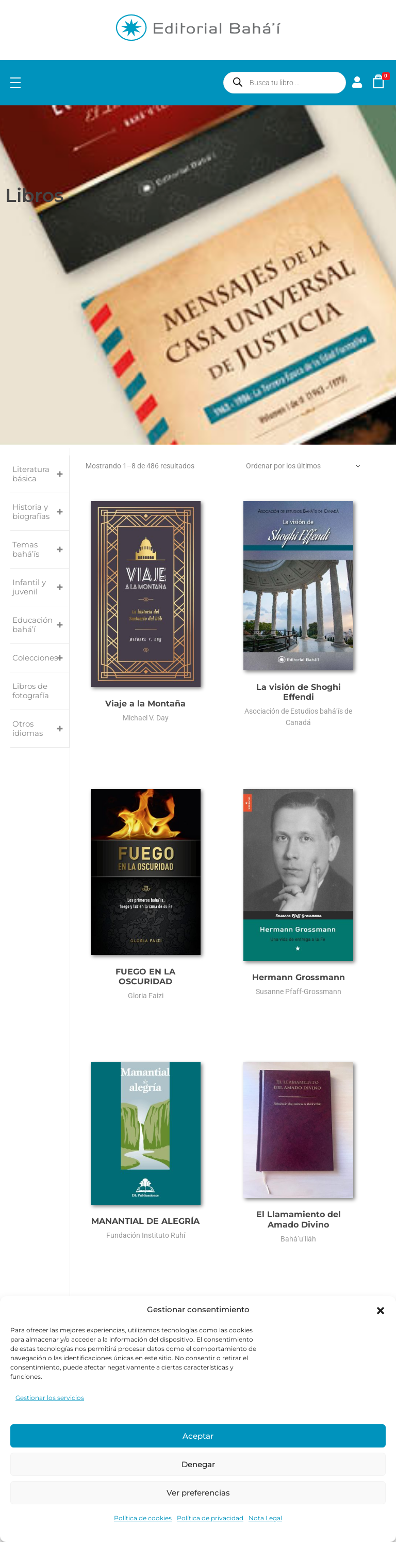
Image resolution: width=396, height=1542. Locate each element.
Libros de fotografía (30, 690)
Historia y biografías (40, 511)
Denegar (198, 1464)
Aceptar (198, 1436)
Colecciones (40, 658)
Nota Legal (265, 1518)
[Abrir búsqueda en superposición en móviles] (285, 82)
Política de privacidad (210, 1518)
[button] (380, 1309)
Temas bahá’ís (40, 549)
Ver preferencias (198, 1493)
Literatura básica (40, 474)
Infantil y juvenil (40, 587)
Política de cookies (143, 1518)
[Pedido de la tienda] (305, 466)
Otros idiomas (40, 728)
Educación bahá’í (40, 624)
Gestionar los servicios (49, 1398)
